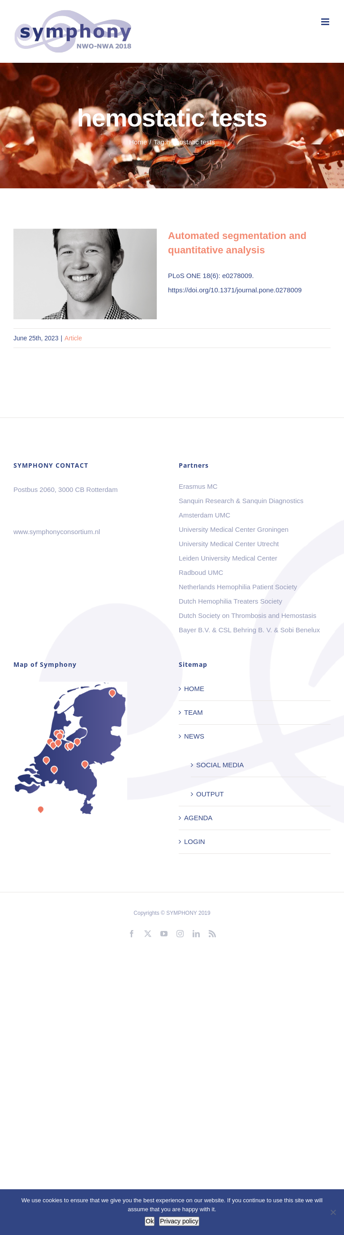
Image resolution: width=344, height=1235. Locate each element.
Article (73, 338)
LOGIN (194, 841)
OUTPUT (210, 794)
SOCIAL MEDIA (220, 765)
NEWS (194, 736)
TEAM (193, 712)
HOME (194, 688)
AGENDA (198, 818)
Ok (150, 1221)
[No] (332, 1212)
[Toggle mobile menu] (326, 21)
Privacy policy (179, 1221)
